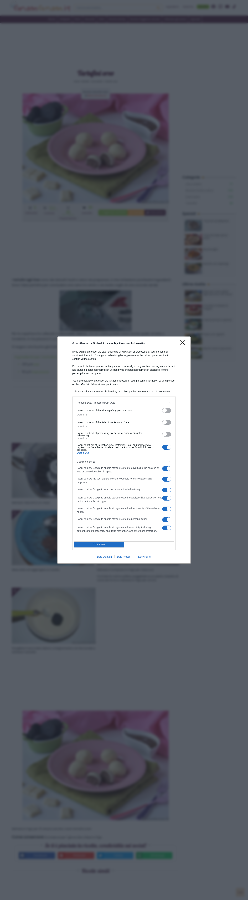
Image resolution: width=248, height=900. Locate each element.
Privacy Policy (143, 556)
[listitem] (124, 403)
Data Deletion (104, 556)
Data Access (124, 556)
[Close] (183, 343)
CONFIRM (99, 544)
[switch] (166, 410)
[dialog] (124, 450)
